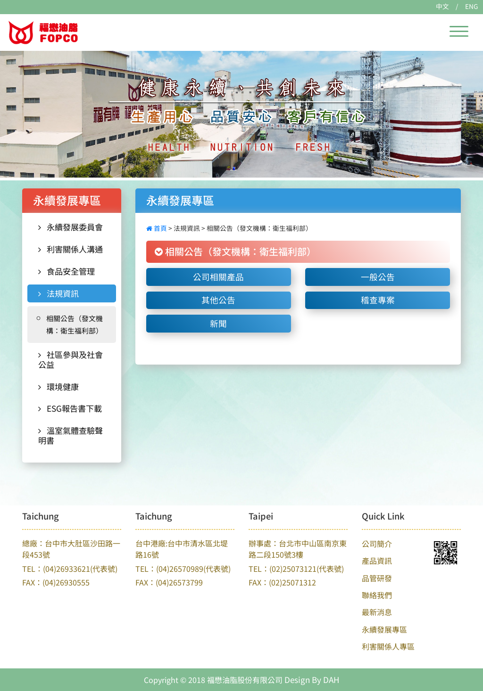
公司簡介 (377, 543)
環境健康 (58, 386)
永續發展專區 (384, 629)
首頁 (157, 228)
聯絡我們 (377, 595)
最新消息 (377, 612)
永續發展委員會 (70, 227)
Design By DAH (311, 679)
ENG (471, 6)
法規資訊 (58, 293)
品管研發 (377, 578)
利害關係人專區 (388, 646)
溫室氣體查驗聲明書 (70, 435)
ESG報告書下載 (70, 408)
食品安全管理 (66, 271)
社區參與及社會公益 (70, 359)
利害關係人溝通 (70, 249)
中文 (442, 6)
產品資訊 (377, 560)
